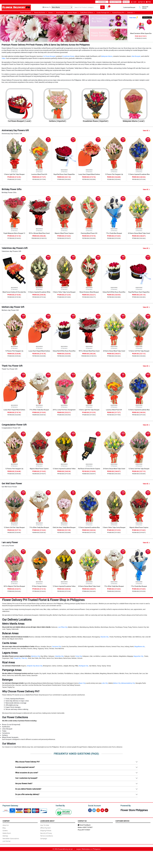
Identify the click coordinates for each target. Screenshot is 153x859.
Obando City (104, 637)
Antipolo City (31, 666)
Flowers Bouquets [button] (26, 13)
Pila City (24, 658)
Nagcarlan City (138, 656)
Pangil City (17, 658)
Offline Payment (45, 828)
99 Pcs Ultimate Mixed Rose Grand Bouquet (39, 234)
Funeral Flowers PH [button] (118, 13)
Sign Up (141, 2)
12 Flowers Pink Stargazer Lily (114, 174)
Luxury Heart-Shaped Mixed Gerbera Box (89, 175)
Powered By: (126, 805)
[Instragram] (98, 810)
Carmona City (56, 646)
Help (148, 2)
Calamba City (59, 656)
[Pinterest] (102, 810)
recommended (102, 2)
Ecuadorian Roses (68, 56)
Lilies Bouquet (135, 56)
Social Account (94, 805)
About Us (6, 825)
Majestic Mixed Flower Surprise (64, 233)
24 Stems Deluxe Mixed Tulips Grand (139, 233)
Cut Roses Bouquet (49, 56)
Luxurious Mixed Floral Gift (39, 174)
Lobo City (105, 683)
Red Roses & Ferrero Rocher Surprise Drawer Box (89, 469)
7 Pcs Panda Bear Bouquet (114, 233)
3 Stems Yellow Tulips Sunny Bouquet (64, 292)
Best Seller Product (115, 2)
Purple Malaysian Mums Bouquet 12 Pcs (14, 234)
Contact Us (82, 821)
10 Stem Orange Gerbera (39, 586)
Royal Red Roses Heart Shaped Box (64, 174)
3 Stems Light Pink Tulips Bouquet (14, 174)
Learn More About (47, 821)
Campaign (43, 838)
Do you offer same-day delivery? (27, 794)
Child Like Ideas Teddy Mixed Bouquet (64, 527)
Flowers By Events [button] (40, 13)
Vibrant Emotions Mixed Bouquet (89, 292)
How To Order (44, 825)
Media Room (7, 833)
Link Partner (7, 841)
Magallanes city (139, 646)
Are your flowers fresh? (23, 783)
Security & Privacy (46, 833)
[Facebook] (90, 810)
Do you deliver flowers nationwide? (28, 789)
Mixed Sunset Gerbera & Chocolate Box (14, 292)
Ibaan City (82, 683)
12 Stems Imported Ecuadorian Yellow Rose (64, 469)
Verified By (60, 805)
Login (133, 2)
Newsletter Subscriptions (11, 838)
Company (6, 821)
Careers (5, 830)
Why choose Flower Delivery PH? (27, 762)
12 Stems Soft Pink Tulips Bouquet (138, 351)
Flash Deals (132, 17)
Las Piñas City (62, 627)
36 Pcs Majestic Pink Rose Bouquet (14, 586)
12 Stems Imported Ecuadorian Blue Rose (139, 175)
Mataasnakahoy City (128, 683)
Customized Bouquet (129, 7)
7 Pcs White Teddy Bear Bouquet (39, 410)
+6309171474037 (87, 827)
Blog (4, 828)
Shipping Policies (45, 830)
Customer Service (122, 821)
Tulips (3, 58)
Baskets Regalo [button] (73, 13)
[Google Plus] (106, 810)
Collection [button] (131, 13)
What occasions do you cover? (26, 772)
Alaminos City (35, 656)
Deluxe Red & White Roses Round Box (114, 292)
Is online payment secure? (25, 767)
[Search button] (102, 7)
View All (146, 131)
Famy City (78, 656)
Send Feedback (84, 825)
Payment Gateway (9, 805)
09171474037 (86, 829)
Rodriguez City (83, 666)
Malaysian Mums (106, 56)
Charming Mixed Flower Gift (89, 233)
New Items (126, 2)
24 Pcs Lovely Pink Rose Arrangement (64, 410)
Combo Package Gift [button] (104, 13)
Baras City (39, 666)
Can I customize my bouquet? (26, 778)
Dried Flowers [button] (61, 13)
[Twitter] (94, 810)
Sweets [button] (51, 13)
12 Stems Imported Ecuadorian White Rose (39, 293)
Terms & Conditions (46, 835)
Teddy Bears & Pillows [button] (87, 13)
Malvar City (117, 683)
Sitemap (5, 835)
